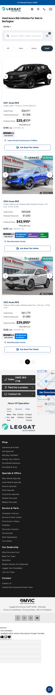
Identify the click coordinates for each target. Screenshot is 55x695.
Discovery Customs (10, 529)
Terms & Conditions (12, 610)
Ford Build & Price (9, 467)
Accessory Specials (10, 494)
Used (47, 48)
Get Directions (47, 392)
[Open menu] (50, 9)
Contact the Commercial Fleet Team (17, 587)
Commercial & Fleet (10, 447)
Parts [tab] (28, 409)
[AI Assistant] (49, 689)
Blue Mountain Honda (14, 241)
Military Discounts (9, 502)
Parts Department (9, 537)
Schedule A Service (10, 513)
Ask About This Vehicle (28, 147)
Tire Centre (7, 541)
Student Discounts (9, 498)
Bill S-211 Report (44, 610)
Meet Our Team (8, 556)
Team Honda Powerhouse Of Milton (20, 140)
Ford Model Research (11, 463)
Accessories (7, 533)
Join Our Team (8, 572)
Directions (6, 560)
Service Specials (9, 486)
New (21, 48)
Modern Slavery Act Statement (15, 564)
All (8, 48)
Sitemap (41, 607)
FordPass (6, 525)
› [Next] (49, 76)
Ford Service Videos (10, 521)
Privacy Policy (29, 610)
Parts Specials (8, 490)
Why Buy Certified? (10, 455)
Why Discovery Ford (10, 552)
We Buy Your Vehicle (11, 459)
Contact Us (12, 394)
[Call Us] (44, 9)
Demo (34, 48)
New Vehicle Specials (11, 478)
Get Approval (7, 451)
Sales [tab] (9, 409)
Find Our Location (16, 387)
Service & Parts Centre (12, 517)
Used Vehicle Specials (11, 482)
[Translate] (32, 9)
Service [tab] (18, 409)
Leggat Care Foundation (12, 568)
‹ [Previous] (5, 76)
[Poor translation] (7, 637)
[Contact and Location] (38, 9)
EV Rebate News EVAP (27, 2)
